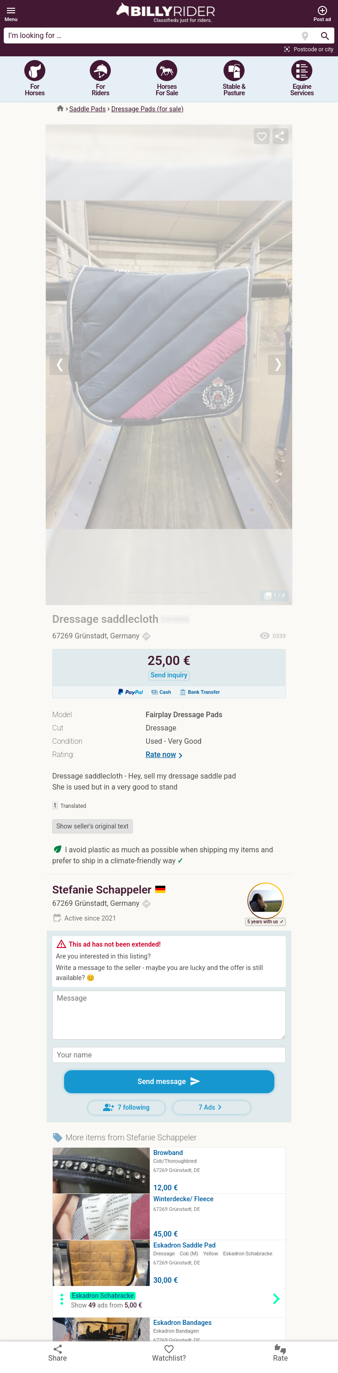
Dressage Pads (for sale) (147, 109)
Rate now (166, 755)
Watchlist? (169, 1353)
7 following (126, 1107)
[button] (11, 14)
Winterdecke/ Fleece (183, 1199)
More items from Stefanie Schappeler (124, 1137)
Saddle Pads (87, 109)
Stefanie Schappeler (108, 889)
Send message (169, 1081)
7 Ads (212, 1107)
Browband (168, 1153)
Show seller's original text (92, 826)
